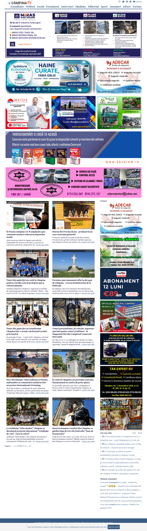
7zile (134, 433)
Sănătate (80, 6)
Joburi (127, 6)
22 (17, 445)
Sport (104, 6)
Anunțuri (115, 6)
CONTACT (137, 1)
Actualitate (17, 6)
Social (40, 6)
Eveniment (52, 6)
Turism (137, 6)
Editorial (93, 6)
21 (15, 445)
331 (30, 445)
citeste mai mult (42, 245)
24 (23, 445)
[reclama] (73, 57)
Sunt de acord (113, 526)
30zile (140, 433)
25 (25, 445)
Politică (30, 6)
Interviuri (67, 6)
